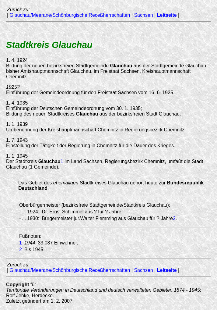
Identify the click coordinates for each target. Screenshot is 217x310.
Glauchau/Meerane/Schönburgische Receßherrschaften (70, 15)
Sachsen (143, 15)
